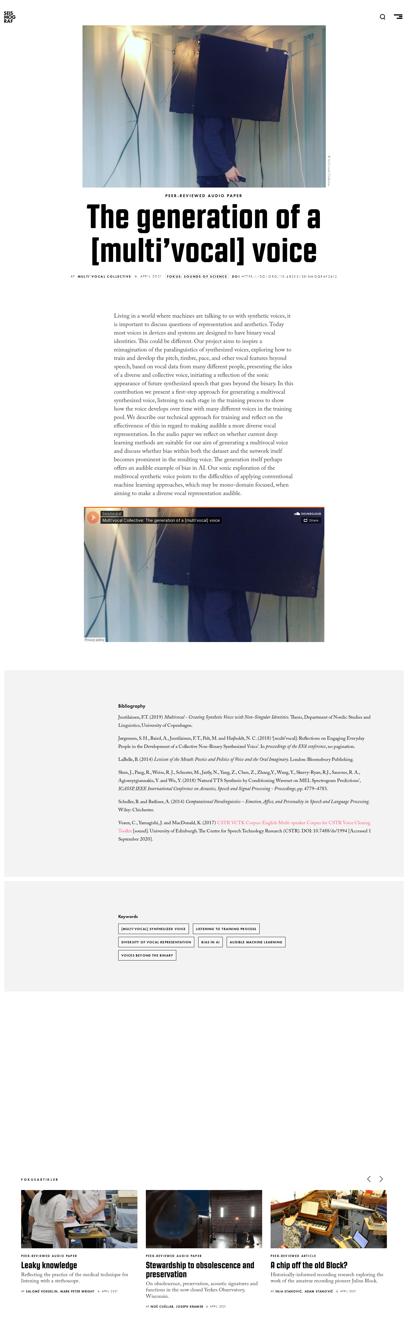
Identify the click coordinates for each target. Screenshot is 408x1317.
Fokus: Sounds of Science (197, 276)
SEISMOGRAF (9, 16)
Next (381, 1179)
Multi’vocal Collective (104, 276)
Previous (368, 1179)
